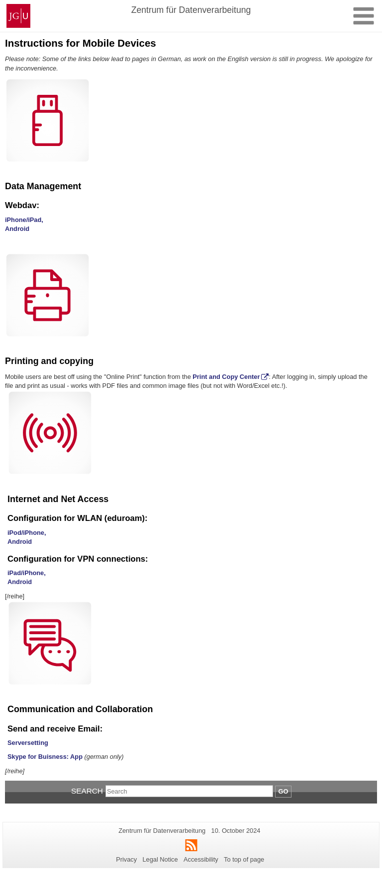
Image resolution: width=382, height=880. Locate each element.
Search (87, 791)
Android (17, 228)
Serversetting (27, 742)
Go (283, 791)
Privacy (126, 859)
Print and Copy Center (226, 376)
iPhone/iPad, (24, 219)
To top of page (244, 859)
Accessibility (201, 859)
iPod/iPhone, (26, 532)
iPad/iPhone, (26, 573)
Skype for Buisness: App (45, 756)
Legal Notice (160, 859)
